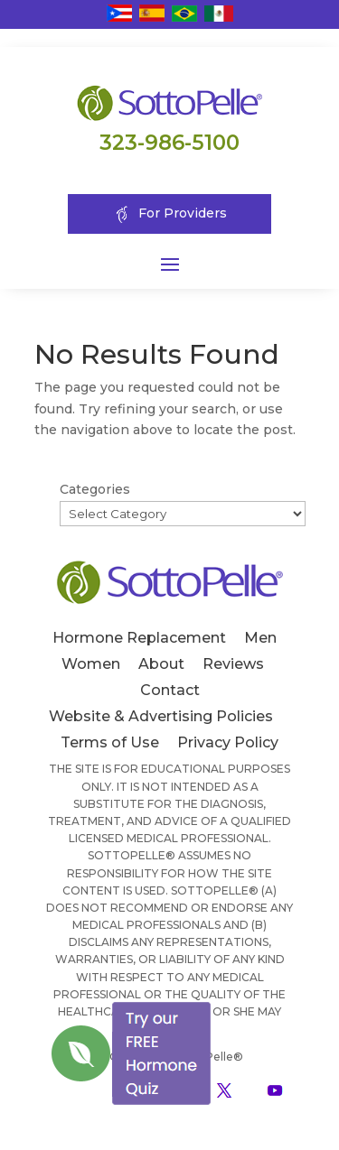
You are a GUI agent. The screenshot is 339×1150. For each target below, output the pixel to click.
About (161, 663)
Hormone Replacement (139, 637)
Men (260, 637)
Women (90, 663)
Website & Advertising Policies (161, 716)
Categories (95, 489)
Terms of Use (110, 742)
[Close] (211, 1002)
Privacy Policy (227, 742)
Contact (170, 690)
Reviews (233, 663)
